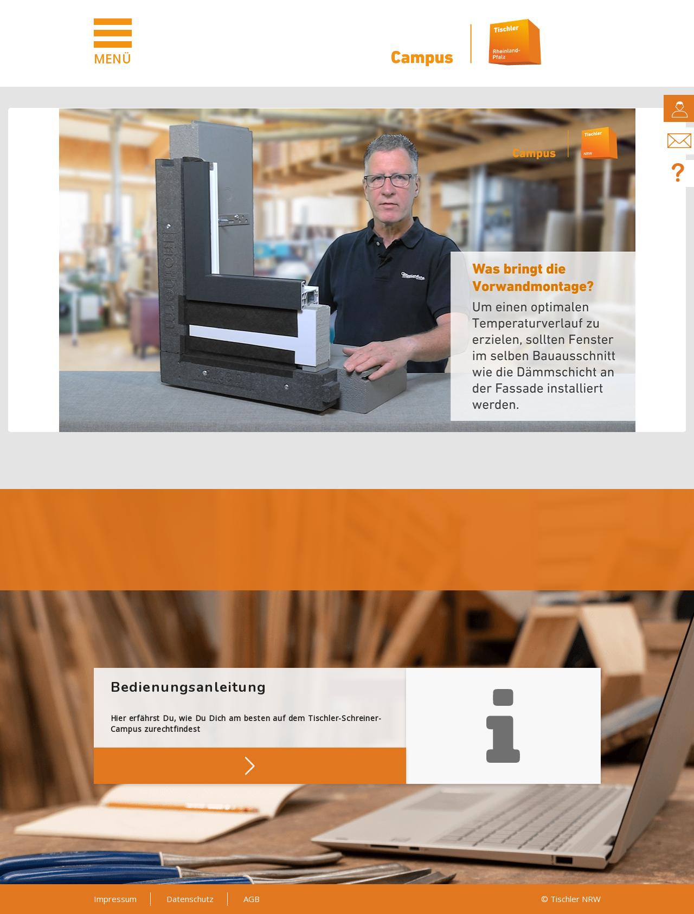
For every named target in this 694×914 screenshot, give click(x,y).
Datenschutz (190, 898)
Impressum (115, 898)
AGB (251, 898)
